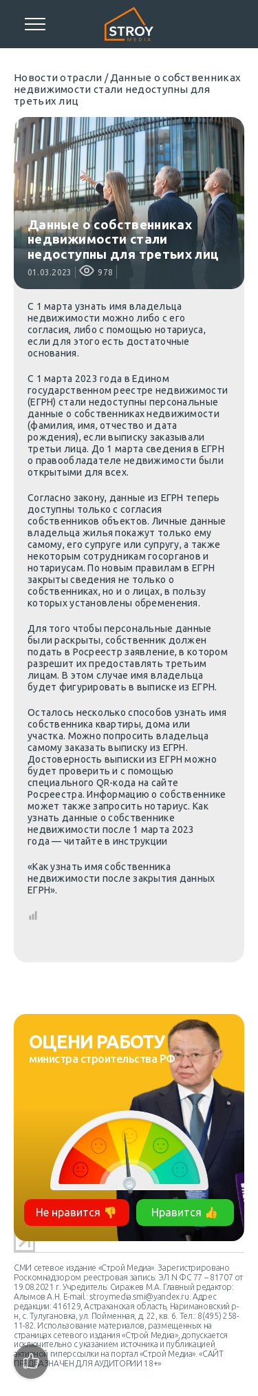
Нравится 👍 (184, 1212)
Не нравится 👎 (76, 1212)
